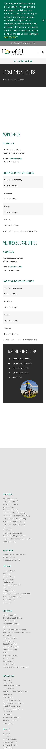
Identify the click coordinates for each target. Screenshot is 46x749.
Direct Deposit (8, 641)
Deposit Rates (8, 689)
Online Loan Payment (11, 624)
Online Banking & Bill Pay (13, 618)
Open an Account (9, 542)
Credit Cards (8, 527)
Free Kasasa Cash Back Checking (16, 516)
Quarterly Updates (10, 739)
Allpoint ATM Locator (21, 359)
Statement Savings (10, 504)
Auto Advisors (8, 635)
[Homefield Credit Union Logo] (12, 52)
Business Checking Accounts (14, 555)
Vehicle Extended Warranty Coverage (17, 632)
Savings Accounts (10, 498)
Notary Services (9, 664)
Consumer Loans (9, 570)
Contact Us (17, 377)
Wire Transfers (8, 658)
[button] (38, 52)
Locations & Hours (10, 745)
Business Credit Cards (11, 560)
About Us (6, 733)
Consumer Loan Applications (14, 703)
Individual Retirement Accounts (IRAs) (17, 539)
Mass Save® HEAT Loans (12, 596)
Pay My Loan (8, 602)
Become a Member (21, 372)
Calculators (7, 694)
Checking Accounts (10, 510)
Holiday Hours (8, 748)
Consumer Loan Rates (11, 686)
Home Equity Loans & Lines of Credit (17, 594)
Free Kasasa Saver (10, 501)
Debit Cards (7, 530)
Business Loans (9, 557)
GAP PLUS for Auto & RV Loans (14, 630)
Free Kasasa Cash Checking (14, 513)
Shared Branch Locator (22, 363)
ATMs (5, 653)
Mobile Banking (9, 621)
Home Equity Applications (13, 709)
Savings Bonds (8, 661)
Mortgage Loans (9, 591)
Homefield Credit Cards (11, 585)
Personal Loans (9, 576)
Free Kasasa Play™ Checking (14, 524)
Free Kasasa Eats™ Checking (14, 521)
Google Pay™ (7, 683)
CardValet (7, 627)
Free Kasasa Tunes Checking (14, 519)
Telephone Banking (10, 638)
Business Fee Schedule (11, 718)
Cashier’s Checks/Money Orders (15, 667)
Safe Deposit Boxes (10, 656)
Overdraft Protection (11, 647)
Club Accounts (8, 507)
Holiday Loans (8, 582)
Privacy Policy (8, 723)
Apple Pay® (7, 680)
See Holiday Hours (20, 368)
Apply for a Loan (9, 599)
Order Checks (8, 697)
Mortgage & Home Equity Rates (15, 692)
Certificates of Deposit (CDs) (14, 536)
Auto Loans (7, 573)
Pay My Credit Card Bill (11, 700)
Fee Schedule (8, 715)
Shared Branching (10, 650)
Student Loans (8, 579)
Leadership (7, 736)
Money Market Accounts (12, 533)
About (5, 79)
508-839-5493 (15, 158)
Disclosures (7, 712)
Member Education (10, 720)
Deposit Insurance (10, 644)
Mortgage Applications (12, 706)
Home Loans (7, 588)
